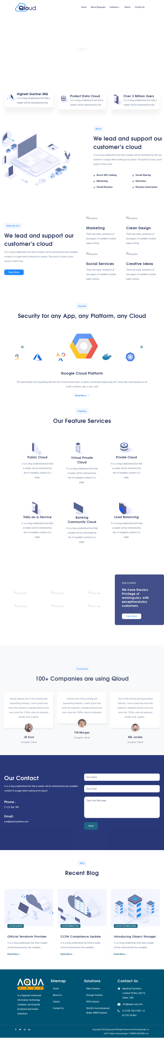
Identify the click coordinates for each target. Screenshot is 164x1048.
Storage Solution (94, 995)
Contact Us (140, 7)
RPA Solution (92, 1001)
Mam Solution (93, 988)
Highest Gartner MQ (32, 97)
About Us (57, 995)
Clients (127, 7)
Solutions (114, 7)
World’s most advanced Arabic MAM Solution (97, 1010)
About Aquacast (98, 7)
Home (84, 7)
